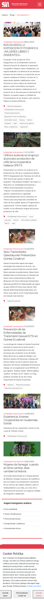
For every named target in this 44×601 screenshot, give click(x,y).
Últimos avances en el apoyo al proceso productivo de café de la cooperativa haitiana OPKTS (21, 160)
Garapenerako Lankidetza (15, 523)
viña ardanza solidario (29, 220)
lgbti (15, 123)
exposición (24, 127)
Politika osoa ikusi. (34, 586)
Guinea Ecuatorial (13, 301)
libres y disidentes (11, 127)
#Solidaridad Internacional (14, 109)
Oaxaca (22, 120)
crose (31, 216)
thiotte (16, 220)
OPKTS (7, 223)
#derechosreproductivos (13, 388)
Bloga (12, 15)
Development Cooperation (27, 15)
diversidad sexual (10, 120)
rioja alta (7, 220)
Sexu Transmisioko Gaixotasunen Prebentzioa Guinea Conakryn (20, 255)
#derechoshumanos (14, 106)
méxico (29, 120)
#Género (10, 385)
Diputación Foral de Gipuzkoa (15, 116)
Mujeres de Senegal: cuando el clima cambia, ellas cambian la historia (21, 468)
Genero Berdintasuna (13, 514)
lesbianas (7, 123)
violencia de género (26, 123)
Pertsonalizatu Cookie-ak (22, 594)
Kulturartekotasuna (12, 519)
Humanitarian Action (13, 528)
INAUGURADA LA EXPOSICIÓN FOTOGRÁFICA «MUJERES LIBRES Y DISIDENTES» (21, 50)
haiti (13, 223)
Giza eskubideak (11, 509)
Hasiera (5, 15)
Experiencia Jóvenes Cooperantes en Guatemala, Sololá (21, 420)
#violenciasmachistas (12, 113)
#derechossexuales (23, 385)
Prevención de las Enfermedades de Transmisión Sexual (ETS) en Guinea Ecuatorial (21, 334)
